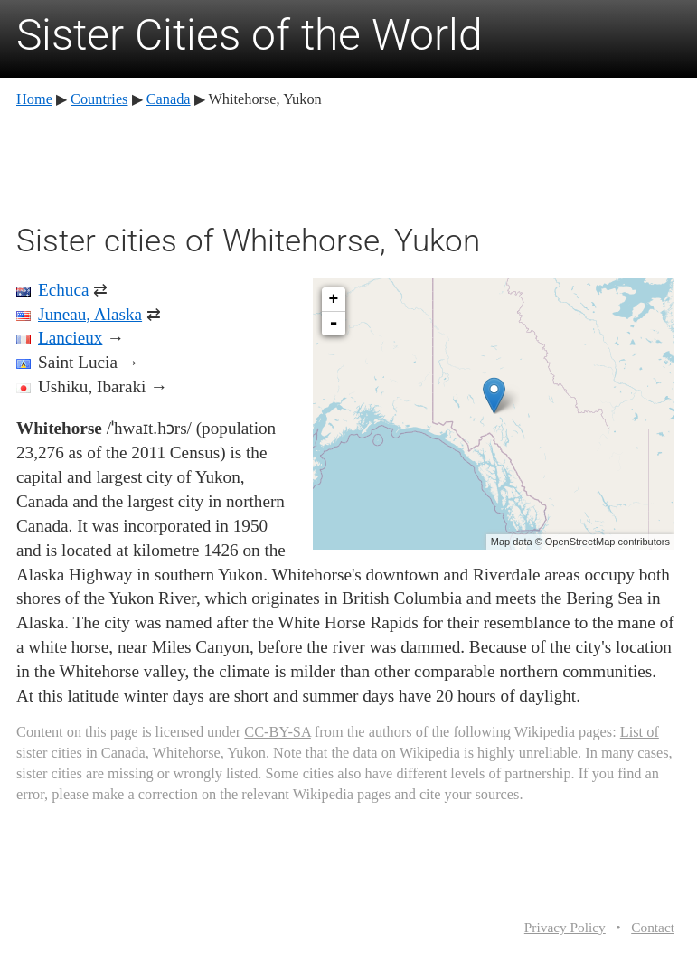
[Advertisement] (345, 162)
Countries (99, 99)
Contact (652, 927)
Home (34, 99)
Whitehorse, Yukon (209, 752)
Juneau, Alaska (90, 314)
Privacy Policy (565, 927)
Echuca (63, 289)
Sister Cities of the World (249, 35)
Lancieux (70, 337)
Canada (168, 99)
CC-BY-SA (277, 731)
